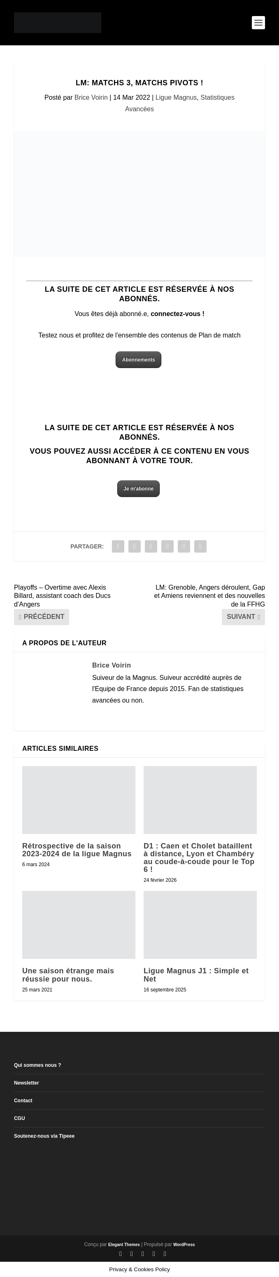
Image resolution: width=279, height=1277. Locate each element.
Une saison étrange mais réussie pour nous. (68, 975)
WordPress (184, 1244)
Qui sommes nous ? (37, 1065)
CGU (19, 1118)
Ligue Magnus (176, 97)
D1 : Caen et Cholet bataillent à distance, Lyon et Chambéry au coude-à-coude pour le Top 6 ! (199, 858)
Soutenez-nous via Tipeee (44, 1136)
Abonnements (138, 360)
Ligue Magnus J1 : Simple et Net (196, 975)
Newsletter (26, 1083)
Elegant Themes (124, 1244)
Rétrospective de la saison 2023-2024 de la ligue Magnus (77, 850)
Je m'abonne (138, 489)
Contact (23, 1101)
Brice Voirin (91, 97)
